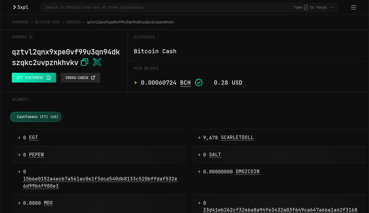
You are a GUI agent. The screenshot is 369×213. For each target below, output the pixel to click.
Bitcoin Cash (47, 22)
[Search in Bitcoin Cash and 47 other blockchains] (170, 7)
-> (331, 7)
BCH (185, 82)
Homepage (20, 22)
